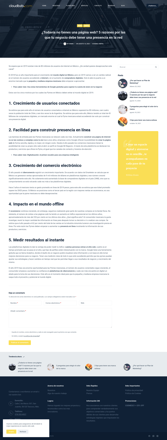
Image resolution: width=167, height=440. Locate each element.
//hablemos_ (152, 6)
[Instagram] (157, 436)
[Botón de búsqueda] (156, 67)
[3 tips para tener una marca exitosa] (122, 121)
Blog (123, 5)
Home (44, 5)
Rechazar (23, 431)
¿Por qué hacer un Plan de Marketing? (143, 367)
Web (82, 303)
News (80, 25)
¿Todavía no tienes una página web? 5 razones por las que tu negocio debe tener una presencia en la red (143, 95)
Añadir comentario (18, 311)
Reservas (111, 5)
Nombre (14, 303)
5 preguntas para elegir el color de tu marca (68, 367)
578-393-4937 (20, 414)
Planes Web (70, 5)
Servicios (84, 5)
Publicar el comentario (20, 342)
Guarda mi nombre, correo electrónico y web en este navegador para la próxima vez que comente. (44, 332)
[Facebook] (149, 436)
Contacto (98, 5)
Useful (86, 25)
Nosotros (56, 5)
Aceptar (11, 431)
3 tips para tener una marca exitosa (143, 120)
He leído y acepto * (26, 336)
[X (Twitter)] (153, 436)
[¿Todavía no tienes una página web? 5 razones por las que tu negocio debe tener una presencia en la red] (122, 95)
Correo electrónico (53, 303)
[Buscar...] (136, 67)
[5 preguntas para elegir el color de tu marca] (122, 109)
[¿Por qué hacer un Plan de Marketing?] (122, 83)
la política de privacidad (31, 336)
